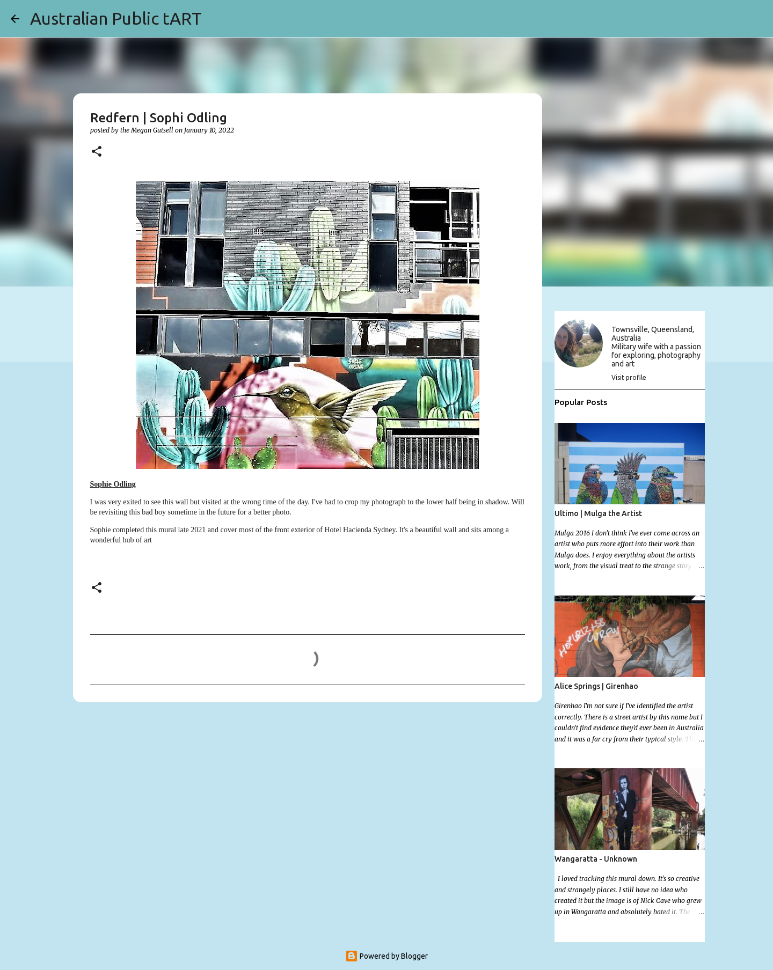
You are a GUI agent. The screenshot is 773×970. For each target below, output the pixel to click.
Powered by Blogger (386, 956)
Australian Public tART (116, 18)
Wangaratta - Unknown (596, 859)
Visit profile (628, 377)
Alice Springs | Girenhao (596, 686)
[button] (96, 152)
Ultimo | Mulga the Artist (598, 513)
